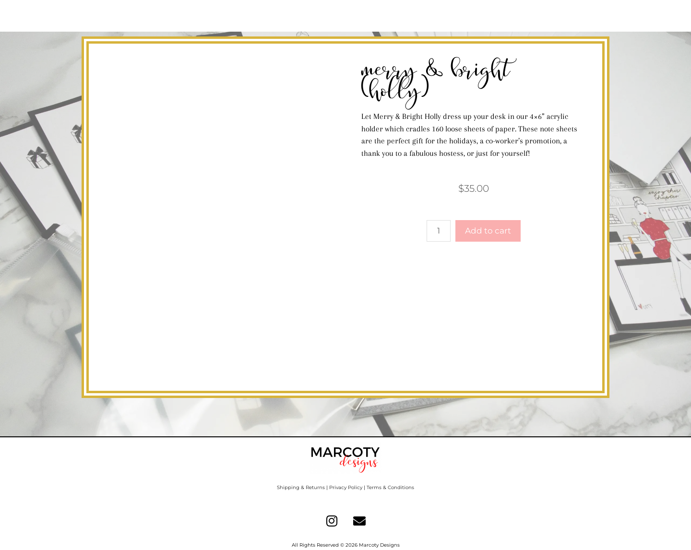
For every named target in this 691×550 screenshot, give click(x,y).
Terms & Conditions (390, 487)
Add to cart (488, 230)
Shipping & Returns (301, 487)
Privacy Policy (345, 487)
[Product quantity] (439, 231)
